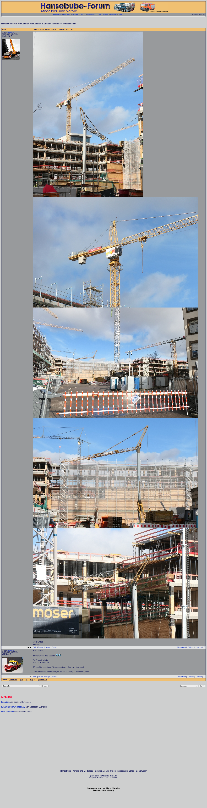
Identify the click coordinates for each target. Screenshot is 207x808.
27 (68, 29)
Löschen (199, 647)
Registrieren (57, 14)
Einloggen (66, 14)
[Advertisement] (103, 722)
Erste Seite (50, 29)
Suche (83, 14)
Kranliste (5, 702)
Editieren (191, 647)
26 (64, 29)
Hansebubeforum (9, 24)
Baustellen (24, 24)
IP (204, 647)
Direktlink (10, 32)
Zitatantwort (181, 647)
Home (99, 14)
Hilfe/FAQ (75, 14)
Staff (120, 14)
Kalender (113, 14)
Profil (34, 647)
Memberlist (91, 14)
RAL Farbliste (7, 712)
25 (60, 29)
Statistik (106, 14)
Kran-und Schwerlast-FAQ (13, 707)
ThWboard (104, 776)
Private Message (44, 647)
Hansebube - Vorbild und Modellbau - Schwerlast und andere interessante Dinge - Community (103, 771)
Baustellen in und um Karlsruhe (46, 24)
